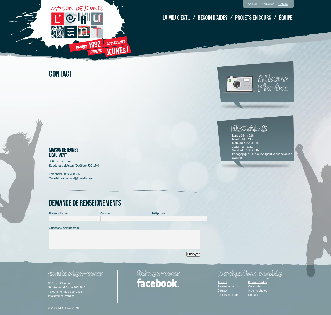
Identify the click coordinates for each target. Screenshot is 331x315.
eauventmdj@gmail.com (76, 178)
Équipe (286, 17)
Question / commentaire (64, 227)
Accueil (252, 4)
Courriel (105, 213)
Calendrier (255, 286)
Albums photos (257, 290)
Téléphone (158, 213)
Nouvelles (268, 4)
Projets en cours (253, 17)
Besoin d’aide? (213, 17)
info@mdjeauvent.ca (61, 295)
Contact (283, 4)
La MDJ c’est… (176, 17)
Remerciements (228, 286)
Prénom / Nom (58, 213)
